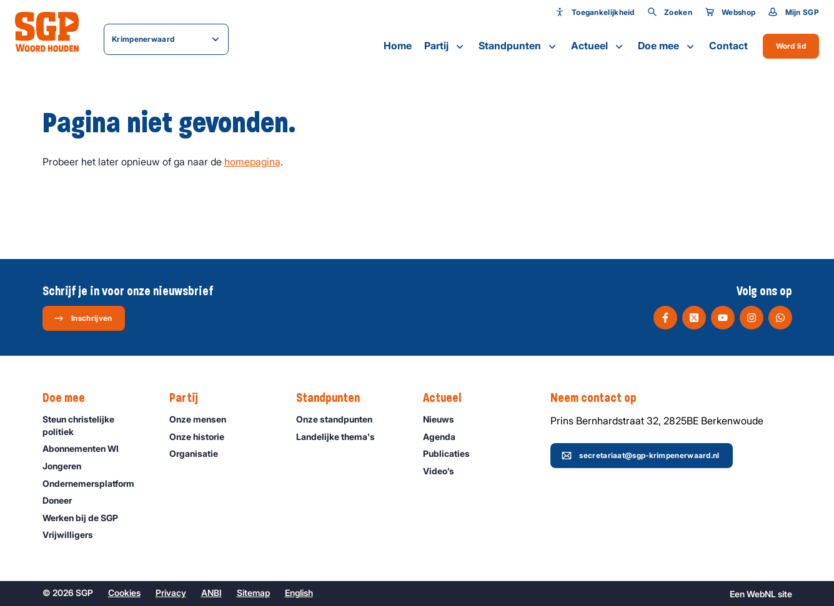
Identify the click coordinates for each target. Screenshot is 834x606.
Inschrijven (83, 318)
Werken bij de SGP (85, 518)
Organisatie (199, 453)
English (299, 592)
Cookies (124, 592)
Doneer (62, 500)
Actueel (598, 46)
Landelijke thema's (341, 436)
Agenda (445, 436)
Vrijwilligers (73, 534)
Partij (445, 46)
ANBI (211, 592)
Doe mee (667, 46)
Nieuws (444, 419)
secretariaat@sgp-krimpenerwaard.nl (640, 456)
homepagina (252, 161)
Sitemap (253, 592)
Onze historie (202, 436)
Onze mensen (203, 419)
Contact (728, 45)
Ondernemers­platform (94, 483)
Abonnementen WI (86, 448)
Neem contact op (599, 398)
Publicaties (452, 453)
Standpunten (518, 46)
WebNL (761, 594)
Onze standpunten (340, 419)
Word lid (791, 46)
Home (398, 45)
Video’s (444, 471)
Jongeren (67, 466)
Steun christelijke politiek (95, 425)
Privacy (171, 592)
